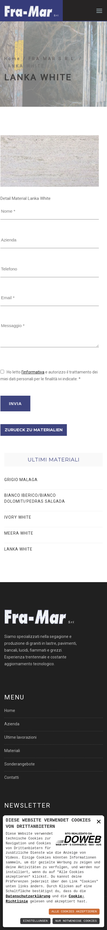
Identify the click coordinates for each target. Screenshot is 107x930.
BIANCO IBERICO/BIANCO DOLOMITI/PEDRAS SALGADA (34, 498)
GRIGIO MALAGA (21, 479)
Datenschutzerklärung (28, 895)
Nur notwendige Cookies (76, 921)
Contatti (11, 777)
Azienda (11, 724)
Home (13, 75)
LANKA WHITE (18, 549)
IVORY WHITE (17, 517)
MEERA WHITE (18, 533)
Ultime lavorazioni (20, 737)
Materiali (12, 750)
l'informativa (15, 372)
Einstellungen (35, 921)
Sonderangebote (19, 764)
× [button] (98, 822)
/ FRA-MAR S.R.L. (51, 75)
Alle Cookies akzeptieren (74, 912)
